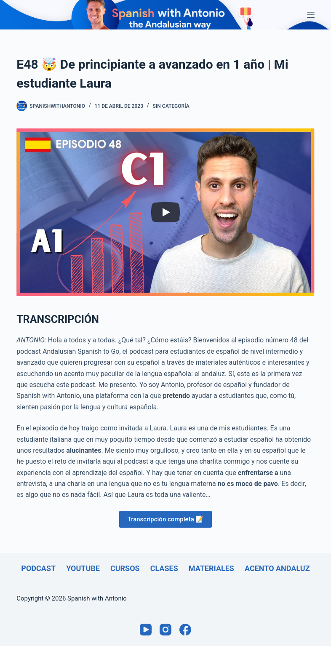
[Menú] (311, 15)
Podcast (38, 568)
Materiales (211, 568)
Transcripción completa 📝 (166, 519)
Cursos (125, 568)
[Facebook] (185, 629)
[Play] (165, 212)
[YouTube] (146, 629)
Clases (164, 568)
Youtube (83, 568)
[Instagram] (165, 629)
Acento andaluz (277, 568)
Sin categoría (171, 106)
